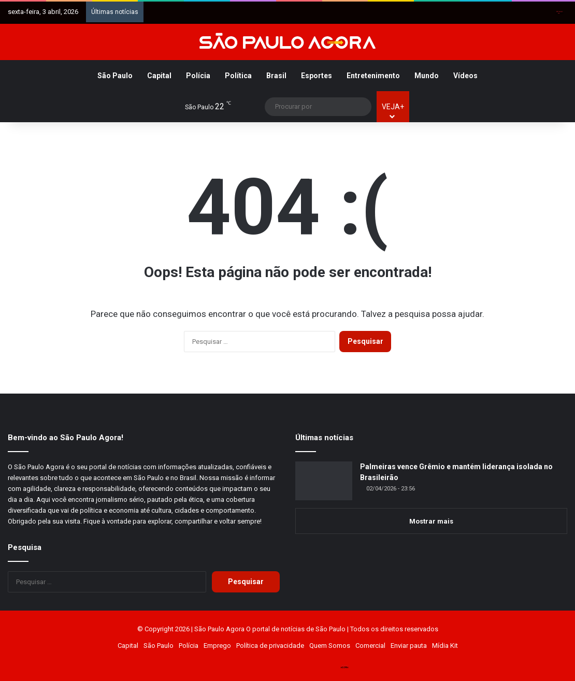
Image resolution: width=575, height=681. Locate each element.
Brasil (276, 75)
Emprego (217, 645)
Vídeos (465, 75)
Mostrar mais (431, 521)
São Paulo (115, 75)
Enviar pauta (409, 645)
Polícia (198, 75)
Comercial (370, 645)
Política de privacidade (270, 645)
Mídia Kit (445, 645)
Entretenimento (373, 75)
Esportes (316, 75)
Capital (159, 75)
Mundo (426, 75)
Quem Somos (329, 645)
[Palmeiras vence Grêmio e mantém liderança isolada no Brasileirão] (323, 480)
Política (238, 75)
